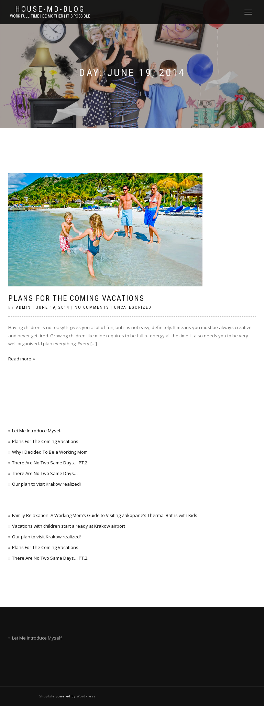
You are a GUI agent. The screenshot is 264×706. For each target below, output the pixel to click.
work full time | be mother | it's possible (50, 16)
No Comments (92, 307)
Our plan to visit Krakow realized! (46, 484)
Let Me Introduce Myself (37, 431)
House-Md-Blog (50, 9)
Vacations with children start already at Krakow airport (68, 526)
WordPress (86, 696)
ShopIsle (48, 696)
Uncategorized (133, 307)
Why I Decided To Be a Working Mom (50, 452)
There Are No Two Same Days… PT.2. (50, 463)
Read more (19, 359)
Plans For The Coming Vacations (76, 298)
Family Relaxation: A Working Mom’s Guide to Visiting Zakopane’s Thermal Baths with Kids (104, 515)
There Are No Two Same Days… (45, 473)
